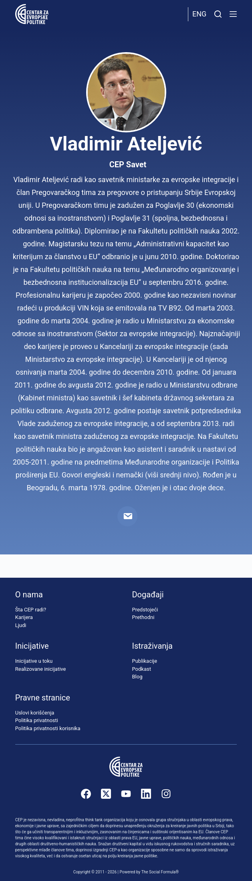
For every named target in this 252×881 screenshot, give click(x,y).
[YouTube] (126, 794)
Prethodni (143, 617)
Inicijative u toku (33, 661)
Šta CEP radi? (30, 610)
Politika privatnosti (36, 720)
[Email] (127, 516)
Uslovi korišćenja (34, 713)
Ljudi (20, 625)
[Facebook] (86, 794)
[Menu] (233, 14)
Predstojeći (145, 610)
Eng (199, 14)
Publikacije (144, 661)
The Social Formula (158, 872)
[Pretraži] (218, 14)
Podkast (141, 669)
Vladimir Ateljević (126, 143)
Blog (137, 677)
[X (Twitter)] (106, 794)
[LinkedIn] (146, 794)
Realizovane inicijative (40, 669)
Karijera (24, 617)
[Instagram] (166, 794)
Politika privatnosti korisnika (48, 728)
